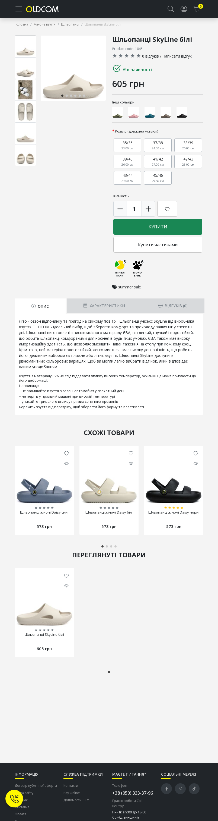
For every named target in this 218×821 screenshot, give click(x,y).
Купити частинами (158, 247)
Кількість (121, 197)
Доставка (22, 809)
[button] (170, 9)
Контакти (70, 787)
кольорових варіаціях (65, 363)
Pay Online (71, 794)
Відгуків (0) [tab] (173, 307)
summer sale (129, 288)
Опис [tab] (40, 308)
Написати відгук (177, 57)
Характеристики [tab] (104, 307)
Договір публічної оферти (36, 787)
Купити (158, 229)
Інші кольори (123, 103)
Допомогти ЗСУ (76, 802)
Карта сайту (24, 794)
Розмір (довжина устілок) (136, 133)
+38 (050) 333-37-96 (132, 795)
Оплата (20, 816)
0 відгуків (150, 57)
